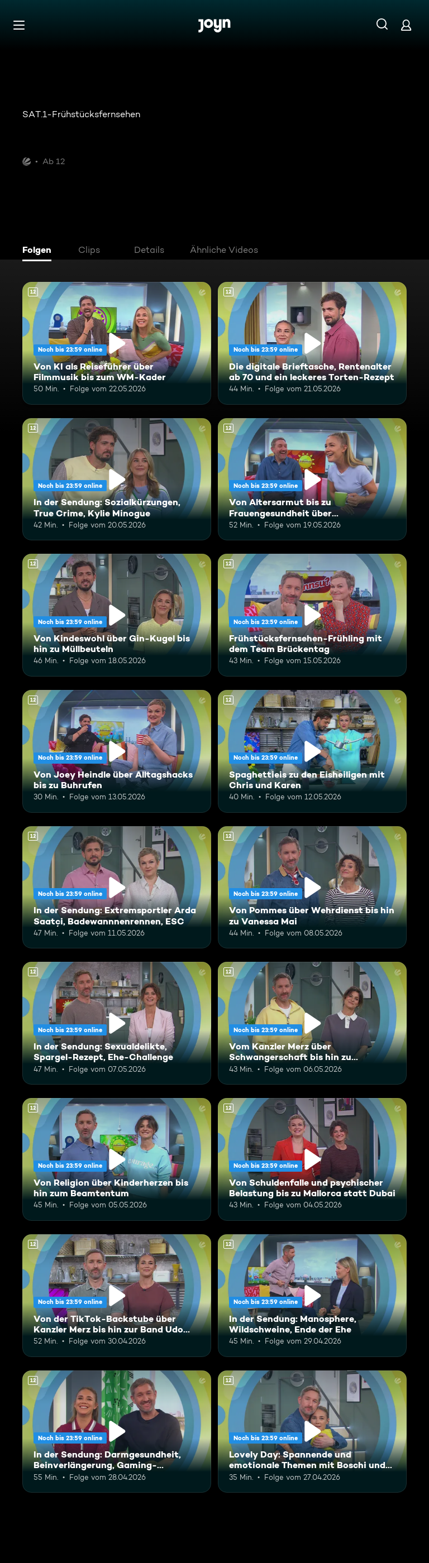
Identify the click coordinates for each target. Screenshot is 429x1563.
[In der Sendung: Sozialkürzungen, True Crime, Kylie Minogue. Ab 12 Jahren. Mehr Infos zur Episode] (116, 479)
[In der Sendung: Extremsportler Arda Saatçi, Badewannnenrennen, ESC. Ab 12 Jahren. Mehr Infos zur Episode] (116, 887)
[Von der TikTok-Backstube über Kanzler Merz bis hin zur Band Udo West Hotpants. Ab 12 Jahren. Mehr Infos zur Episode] (116, 1295)
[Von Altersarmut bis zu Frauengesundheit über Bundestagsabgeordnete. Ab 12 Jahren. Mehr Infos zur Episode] (312, 479)
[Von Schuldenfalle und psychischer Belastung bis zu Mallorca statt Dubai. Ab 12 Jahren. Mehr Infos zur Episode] (312, 1159)
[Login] (406, 25)
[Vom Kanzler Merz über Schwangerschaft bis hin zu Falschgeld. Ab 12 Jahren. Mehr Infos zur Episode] (312, 1023)
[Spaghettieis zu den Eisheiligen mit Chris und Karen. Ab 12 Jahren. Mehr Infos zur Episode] (312, 751)
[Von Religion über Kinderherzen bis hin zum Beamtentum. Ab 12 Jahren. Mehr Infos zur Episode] (116, 1159)
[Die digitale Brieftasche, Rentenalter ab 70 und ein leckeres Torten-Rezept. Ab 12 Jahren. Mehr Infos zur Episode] (312, 343)
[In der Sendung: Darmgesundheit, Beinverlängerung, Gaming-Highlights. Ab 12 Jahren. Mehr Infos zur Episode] (116, 1431)
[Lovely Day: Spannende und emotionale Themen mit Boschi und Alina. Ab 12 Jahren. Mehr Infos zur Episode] (312, 1431)
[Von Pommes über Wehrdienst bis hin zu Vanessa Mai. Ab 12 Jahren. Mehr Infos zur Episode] (312, 887)
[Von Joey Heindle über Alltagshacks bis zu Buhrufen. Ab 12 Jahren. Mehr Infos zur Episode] (116, 751)
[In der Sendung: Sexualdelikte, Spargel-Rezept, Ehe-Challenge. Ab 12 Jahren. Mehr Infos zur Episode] (116, 1023)
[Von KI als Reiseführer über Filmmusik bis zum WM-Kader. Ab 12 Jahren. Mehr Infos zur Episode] (116, 343)
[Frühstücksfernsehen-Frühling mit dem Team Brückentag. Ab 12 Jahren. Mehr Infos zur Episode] (312, 615)
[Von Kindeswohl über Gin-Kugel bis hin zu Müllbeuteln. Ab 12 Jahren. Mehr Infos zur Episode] (116, 615)
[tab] (39, 251)
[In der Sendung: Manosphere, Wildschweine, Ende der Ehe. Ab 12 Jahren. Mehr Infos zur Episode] (312, 1295)
